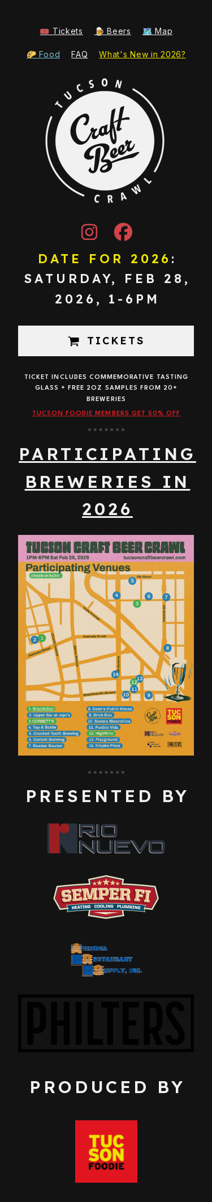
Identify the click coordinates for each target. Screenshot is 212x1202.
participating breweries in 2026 (107, 481)
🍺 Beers (112, 31)
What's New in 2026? (142, 54)
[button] (89, 231)
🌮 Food (43, 54)
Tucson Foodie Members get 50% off (106, 414)
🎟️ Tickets (61, 31)
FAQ (79, 54)
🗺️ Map (157, 31)
